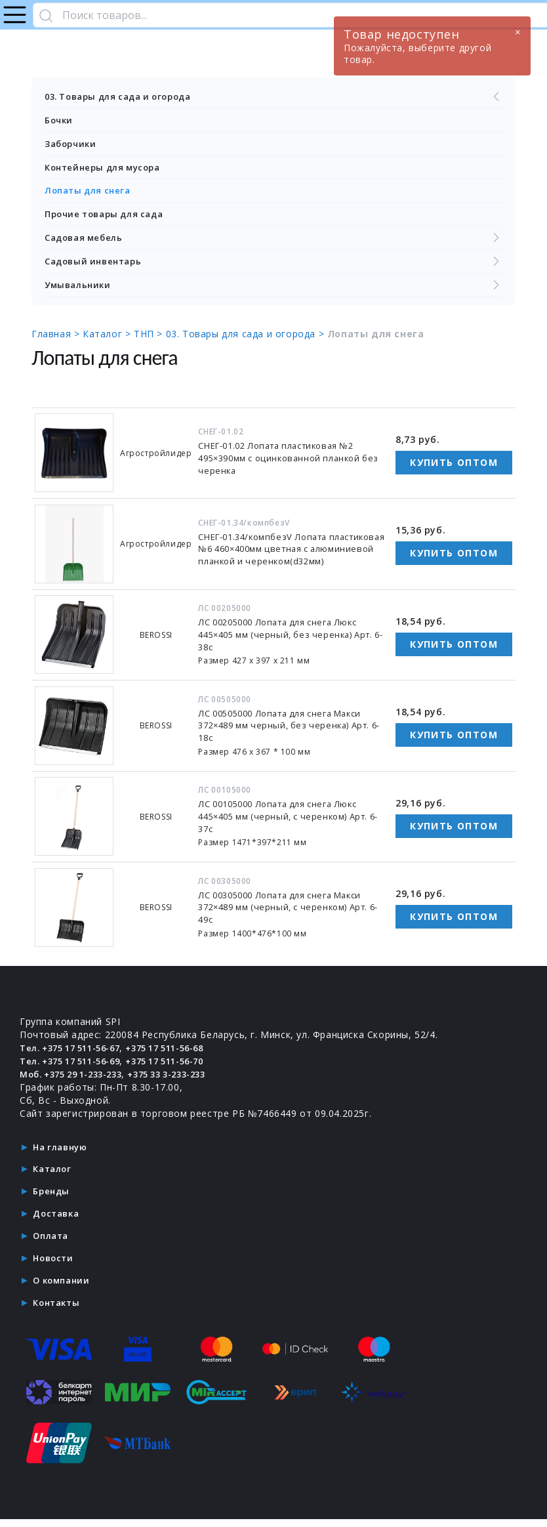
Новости (54, 1265)
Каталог (54, 1175)
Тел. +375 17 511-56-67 (76, 1054)
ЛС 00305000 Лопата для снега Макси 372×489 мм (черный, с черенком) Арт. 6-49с (290, 913)
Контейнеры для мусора (107, 169)
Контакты (58, 1309)
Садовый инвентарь (273, 267)
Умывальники (273, 291)
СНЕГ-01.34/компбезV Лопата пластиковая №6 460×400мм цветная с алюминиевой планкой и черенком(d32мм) (291, 555)
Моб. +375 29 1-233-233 (78, 1080)
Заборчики (72, 145)
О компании (63, 1287)
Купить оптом (454, 469)
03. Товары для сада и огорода (273, 97)
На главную (62, 1153)
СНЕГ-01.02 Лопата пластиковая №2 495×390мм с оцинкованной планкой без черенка (286, 465)
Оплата (52, 1242)
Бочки (60, 121)
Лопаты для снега (91, 194)
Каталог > (108, 340)
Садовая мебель (273, 242)
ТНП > (150, 340)
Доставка (58, 1220)
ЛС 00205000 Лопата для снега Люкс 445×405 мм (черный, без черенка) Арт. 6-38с (292, 641)
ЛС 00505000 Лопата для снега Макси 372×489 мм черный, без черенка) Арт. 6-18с (291, 732)
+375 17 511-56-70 (183, 1067)
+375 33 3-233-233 (186, 1080)
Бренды (52, 1198)
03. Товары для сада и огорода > (246, 340)
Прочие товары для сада (109, 218)
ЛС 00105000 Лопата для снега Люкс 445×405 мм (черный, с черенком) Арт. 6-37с (290, 823)
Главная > (57, 340)
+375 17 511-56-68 (183, 1054)
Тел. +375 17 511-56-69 (76, 1067)
